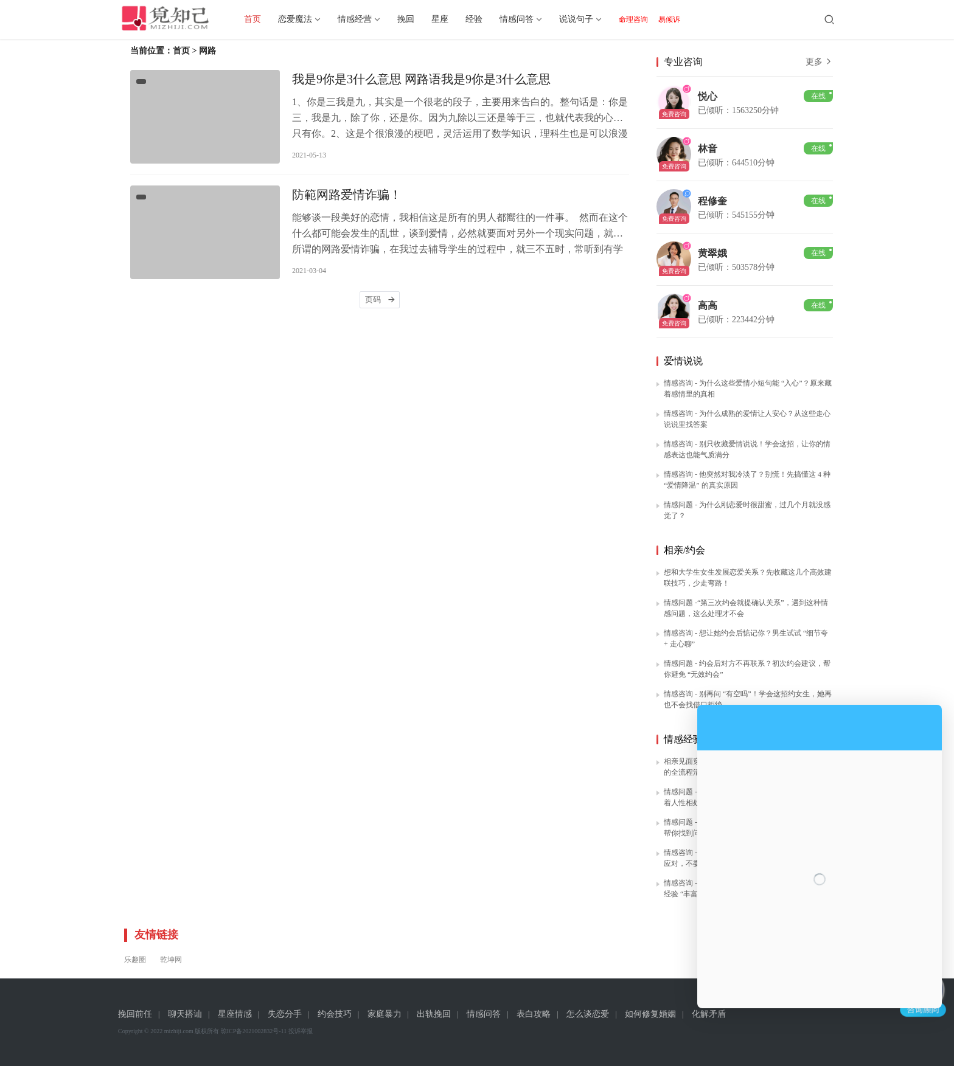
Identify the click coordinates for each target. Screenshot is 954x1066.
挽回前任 (135, 1014)
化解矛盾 (709, 1014)
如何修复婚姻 (650, 1014)
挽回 (414, 19)
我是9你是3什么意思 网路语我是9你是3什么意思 (421, 80)
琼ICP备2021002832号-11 (254, 1031)
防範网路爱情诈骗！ (347, 199)
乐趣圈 (135, 959)
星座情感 (235, 1014)
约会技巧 (335, 1014)
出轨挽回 (434, 1014)
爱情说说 (683, 361)
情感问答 (526, 19)
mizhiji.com (178, 1031)
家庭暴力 (384, 1014)
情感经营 (364, 19)
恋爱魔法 (304, 19)
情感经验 (683, 739)
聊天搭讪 (185, 1014)
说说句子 (585, 19)
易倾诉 (678, 19)
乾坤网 (171, 959)
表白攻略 (534, 1014)
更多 (820, 61)
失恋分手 (285, 1014)
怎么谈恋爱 (587, 1014)
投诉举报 (300, 1031)
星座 (449, 19)
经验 (483, 19)
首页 (261, 19)
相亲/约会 (684, 550)
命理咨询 (642, 19)
